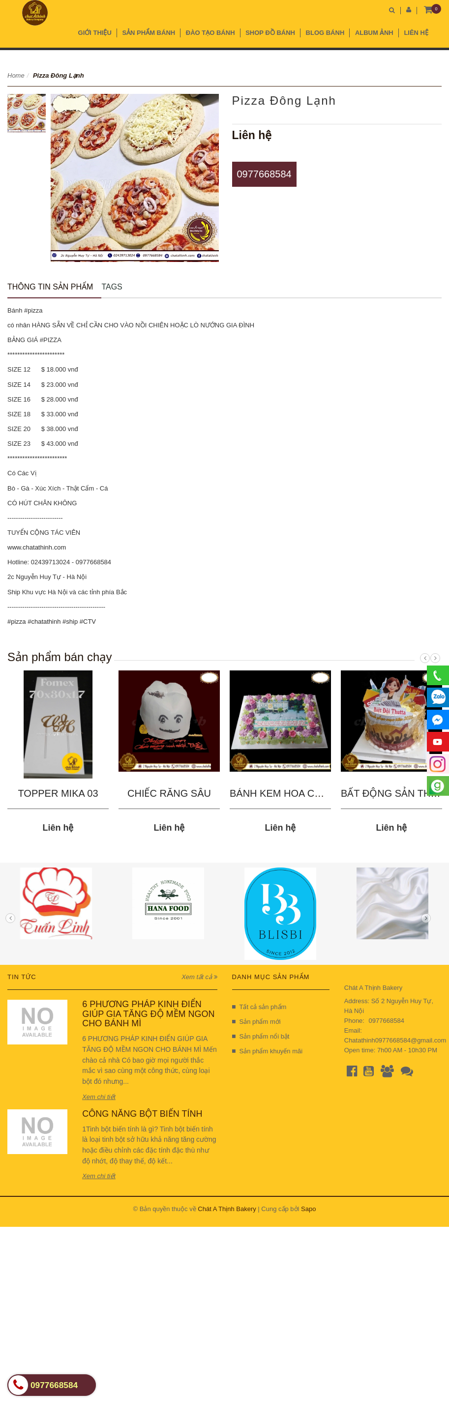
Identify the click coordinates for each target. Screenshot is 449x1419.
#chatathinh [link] (44, 621)
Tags (111, 287)
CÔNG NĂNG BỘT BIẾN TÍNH (142, 1114)
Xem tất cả (199, 977)
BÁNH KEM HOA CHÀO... (287, 793)
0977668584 (264, 174)
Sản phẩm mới (256, 1021)
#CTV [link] (88, 621)
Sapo (308, 1209)
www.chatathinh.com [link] (36, 547)
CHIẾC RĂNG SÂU (169, 793)
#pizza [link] (16, 621)
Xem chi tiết (99, 1096)
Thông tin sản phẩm (50, 287)
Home (16, 75)
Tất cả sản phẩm (259, 1007)
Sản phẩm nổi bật (261, 1036)
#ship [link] (70, 621)
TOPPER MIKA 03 (58, 793)
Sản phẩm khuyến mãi (267, 1051)
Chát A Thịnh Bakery (227, 1209)
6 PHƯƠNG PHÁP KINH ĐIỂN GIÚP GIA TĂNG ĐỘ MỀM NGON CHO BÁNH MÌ (148, 1014)
